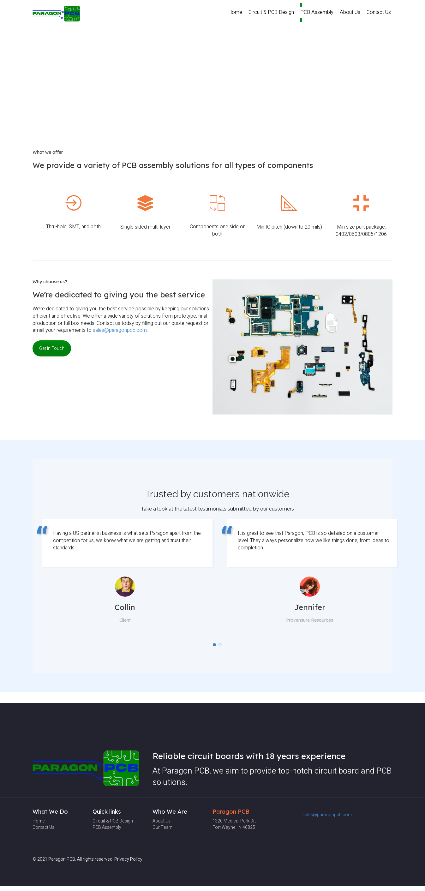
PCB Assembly (316, 12)
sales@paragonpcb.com (120, 330)
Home (235, 12)
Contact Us (379, 12)
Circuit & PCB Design (271, 12)
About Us (350, 12)
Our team (162, 827)
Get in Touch (51, 348)
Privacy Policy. (128, 859)
